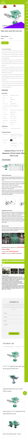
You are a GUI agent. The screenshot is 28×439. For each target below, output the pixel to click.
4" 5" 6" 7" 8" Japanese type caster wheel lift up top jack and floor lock (14, 367)
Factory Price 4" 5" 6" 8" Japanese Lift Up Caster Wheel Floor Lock (14, 412)
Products (23, 346)
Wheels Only (17, 346)
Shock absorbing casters (8, 346)
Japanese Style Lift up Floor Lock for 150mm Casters (13, 390)
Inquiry (4, 42)
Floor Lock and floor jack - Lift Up (12, 434)
